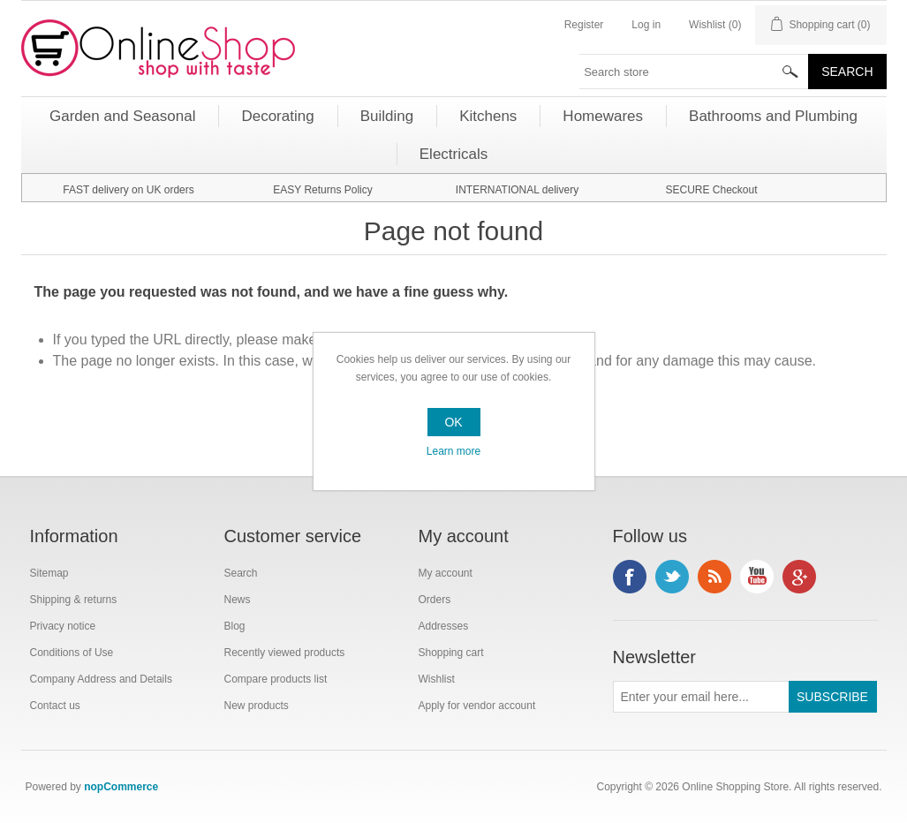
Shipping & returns (73, 599)
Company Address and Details (101, 679)
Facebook (629, 576)
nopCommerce (121, 787)
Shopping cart (451, 652)
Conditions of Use (72, 652)
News (237, 599)
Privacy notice (63, 626)
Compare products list (276, 679)
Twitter (672, 576)
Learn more (453, 451)
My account (445, 573)
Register (584, 25)
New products (256, 705)
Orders (435, 599)
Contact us (55, 705)
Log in (646, 25)
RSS (714, 576)
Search (241, 573)
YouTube (757, 576)
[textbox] (694, 71)
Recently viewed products (284, 652)
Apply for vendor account (477, 705)
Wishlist (437, 679)
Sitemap (49, 573)
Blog (235, 626)
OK (453, 422)
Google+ (799, 576)
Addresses (444, 626)
